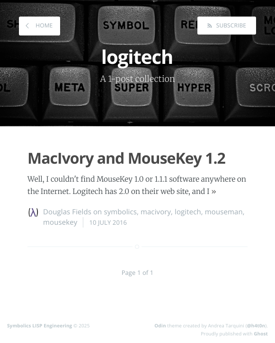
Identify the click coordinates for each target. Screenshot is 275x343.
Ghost (261, 333)
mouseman (224, 212)
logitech (188, 212)
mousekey (60, 222)
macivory (156, 212)
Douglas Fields (67, 212)
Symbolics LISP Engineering (39, 325)
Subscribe (230, 25)
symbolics (120, 212)
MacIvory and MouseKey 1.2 (126, 158)
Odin (160, 325)
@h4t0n (256, 325)
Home (43, 25)
